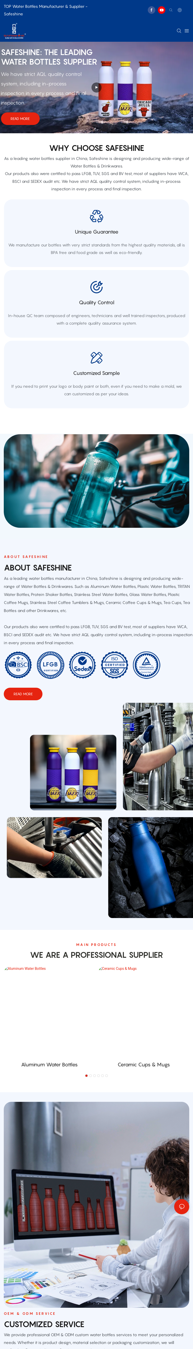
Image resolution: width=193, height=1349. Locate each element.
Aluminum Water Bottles (49, 1065)
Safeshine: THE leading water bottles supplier (49, 56)
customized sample (96, 373)
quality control (96, 302)
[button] (86, 1076)
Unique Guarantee (96, 232)
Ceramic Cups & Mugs (144, 1065)
